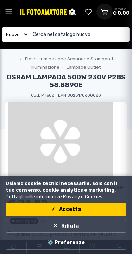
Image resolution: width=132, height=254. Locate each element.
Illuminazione (45, 67)
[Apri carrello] (104, 12)
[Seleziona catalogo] (15, 34)
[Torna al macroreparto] (66, 58)
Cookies (93, 196)
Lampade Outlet (84, 67)
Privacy (71, 196)
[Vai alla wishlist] (88, 12)
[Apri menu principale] (9, 11)
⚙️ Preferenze (66, 243)
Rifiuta (69, 226)
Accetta (69, 209)
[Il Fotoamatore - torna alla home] (41, 12)
